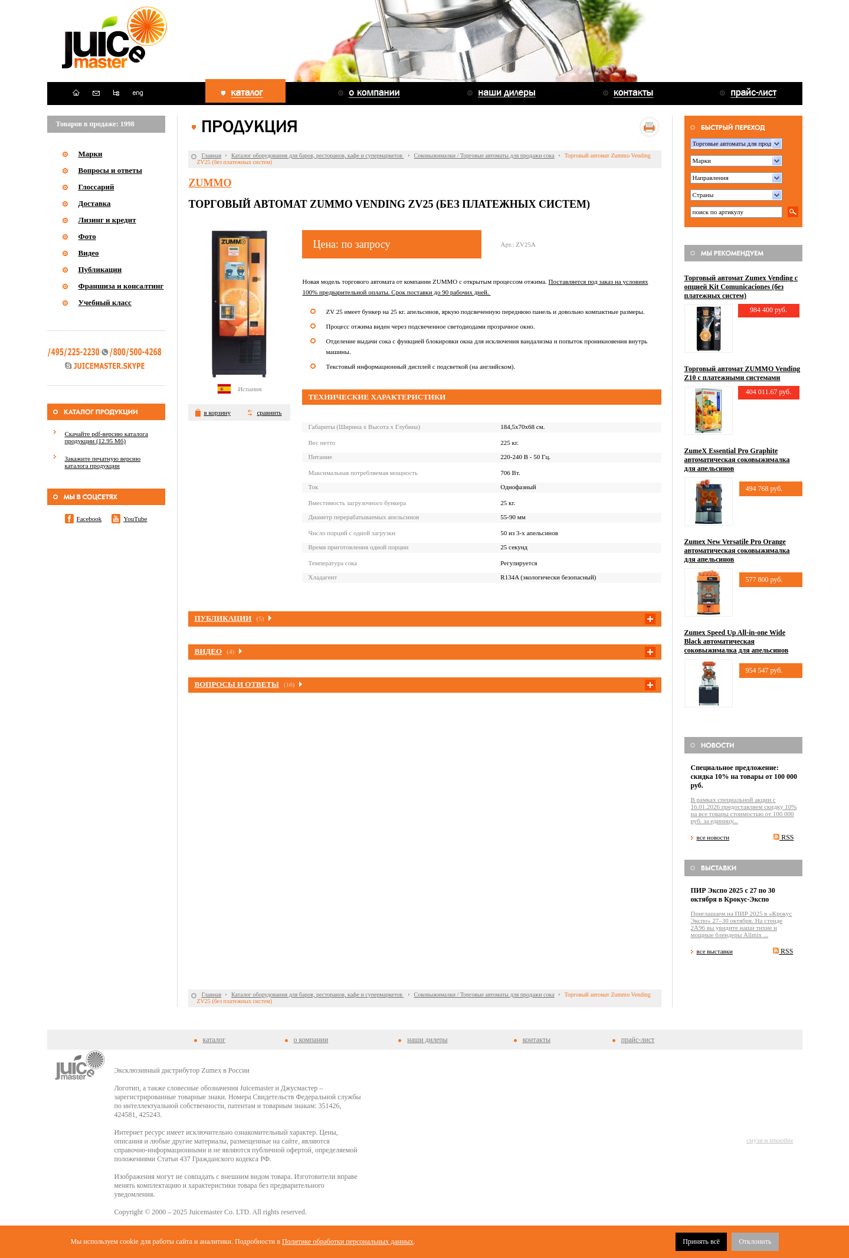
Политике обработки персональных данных (348, 1241)
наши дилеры (427, 1040)
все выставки (715, 951)
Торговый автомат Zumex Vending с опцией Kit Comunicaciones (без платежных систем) (741, 287)
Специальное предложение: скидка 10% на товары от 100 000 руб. (744, 776)
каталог (214, 1040)
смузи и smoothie (769, 1140)
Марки (90, 153)
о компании (311, 1040)
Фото (87, 236)
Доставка (94, 203)
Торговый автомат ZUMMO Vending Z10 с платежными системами (742, 373)
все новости (713, 837)
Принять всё (701, 1241)
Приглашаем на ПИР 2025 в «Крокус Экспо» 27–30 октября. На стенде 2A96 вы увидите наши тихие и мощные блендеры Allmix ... (741, 924)
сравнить (269, 412)
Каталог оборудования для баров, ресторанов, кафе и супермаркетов (317, 155)
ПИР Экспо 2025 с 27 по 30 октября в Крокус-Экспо (733, 894)
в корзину (217, 412)
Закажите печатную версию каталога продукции (103, 462)
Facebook (89, 518)
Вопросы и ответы (110, 170)
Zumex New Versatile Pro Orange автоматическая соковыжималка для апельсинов (737, 551)
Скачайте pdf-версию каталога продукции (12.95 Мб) (106, 437)
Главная (211, 155)
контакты (536, 1040)
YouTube (135, 518)
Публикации (100, 269)
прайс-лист (637, 1040)
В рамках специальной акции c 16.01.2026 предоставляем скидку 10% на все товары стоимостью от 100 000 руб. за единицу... (744, 810)
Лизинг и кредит (107, 219)
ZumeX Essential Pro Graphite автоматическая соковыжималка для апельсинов (737, 460)
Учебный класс (105, 302)
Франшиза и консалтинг (121, 285)
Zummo (209, 183)
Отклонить (755, 1241)
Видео (88, 252)
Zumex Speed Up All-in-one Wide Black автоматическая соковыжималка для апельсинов (736, 641)
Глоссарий (96, 186)
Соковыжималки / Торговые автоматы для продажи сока (484, 155)
